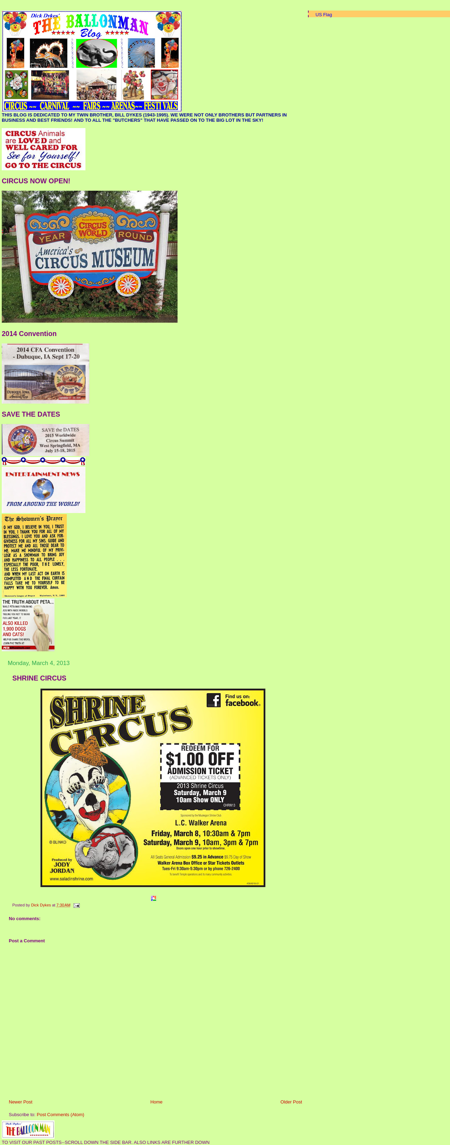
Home (156, 1102)
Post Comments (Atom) (60, 1114)
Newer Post (20, 1102)
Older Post (291, 1102)
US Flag (324, 14)
